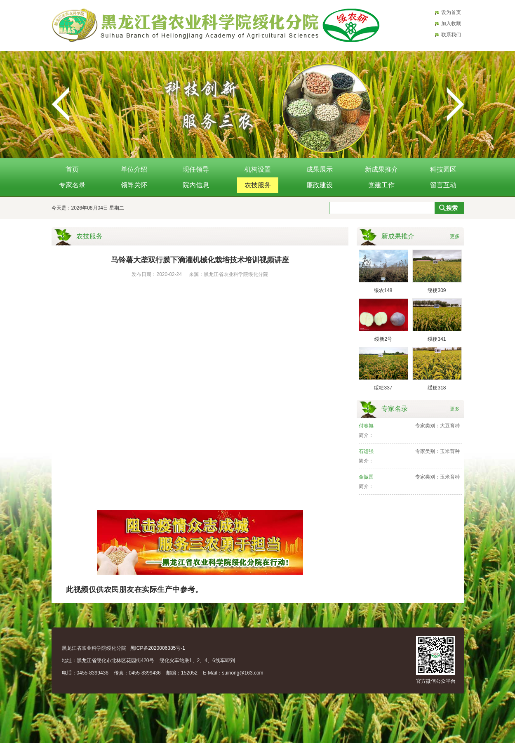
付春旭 (366, 426)
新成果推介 (381, 169)
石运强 (366, 451)
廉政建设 (319, 185)
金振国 (366, 477)
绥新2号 (383, 339)
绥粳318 (437, 388)
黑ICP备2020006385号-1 (157, 648)
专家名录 (72, 185)
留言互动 (443, 185)
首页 (72, 169)
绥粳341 (437, 339)
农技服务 (258, 185)
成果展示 (319, 169)
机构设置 (258, 169)
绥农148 (383, 290)
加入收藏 (451, 23)
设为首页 (451, 12)
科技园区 (443, 169)
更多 (455, 236)
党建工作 (381, 185)
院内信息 (196, 185)
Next (455, 104)
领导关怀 (134, 185)
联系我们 (451, 35)
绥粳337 (383, 388)
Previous (61, 104)
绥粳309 (437, 290)
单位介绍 (134, 169)
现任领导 (196, 169)
